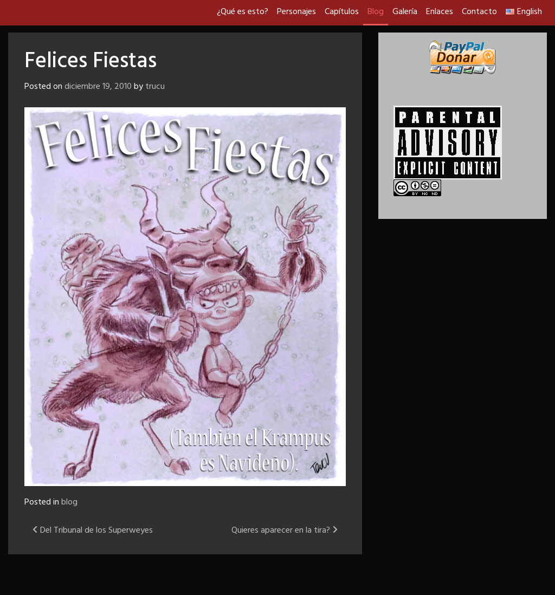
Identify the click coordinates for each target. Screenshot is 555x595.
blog (69, 502)
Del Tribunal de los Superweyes (93, 530)
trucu (155, 87)
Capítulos (342, 12)
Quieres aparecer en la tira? (284, 530)
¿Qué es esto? (242, 12)
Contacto (479, 12)
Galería (404, 12)
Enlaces (439, 12)
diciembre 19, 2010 (98, 87)
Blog (375, 12)
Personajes (296, 12)
